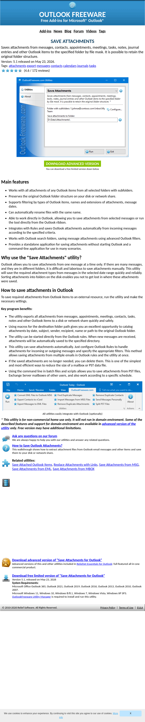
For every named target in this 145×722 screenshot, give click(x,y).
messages (43, 66)
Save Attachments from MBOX (73, 469)
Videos (91, 31)
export (31, 66)
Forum (79, 31)
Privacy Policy (107, 607)
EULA (140, 607)
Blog (68, 31)
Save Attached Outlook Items (32, 465)
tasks (92, 66)
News (58, 31)
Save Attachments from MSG (119, 465)
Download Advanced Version (72, 163)
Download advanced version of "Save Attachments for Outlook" (57, 560)
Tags (102, 31)
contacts (56, 66)
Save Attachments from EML (31, 469)
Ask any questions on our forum (34, 436)
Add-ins (45, 31)
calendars (69, 66)
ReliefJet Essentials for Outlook (94, 564)
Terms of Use (126, 607)
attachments (17, 66)
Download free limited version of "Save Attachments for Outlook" (58, 576)
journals (82, 66)
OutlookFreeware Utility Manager (31, 596)
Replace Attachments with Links (76, 465)
